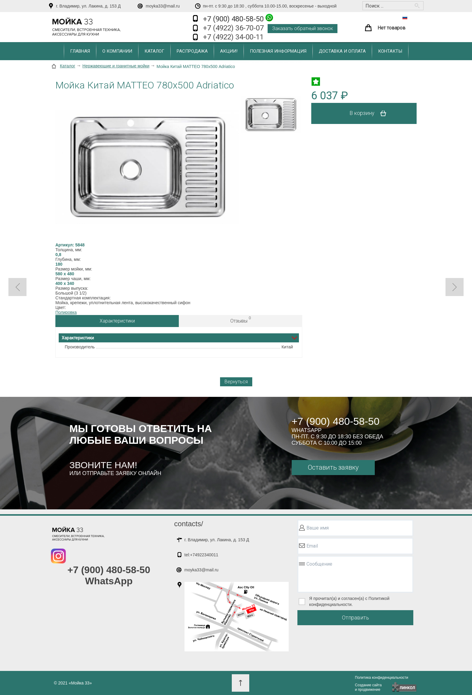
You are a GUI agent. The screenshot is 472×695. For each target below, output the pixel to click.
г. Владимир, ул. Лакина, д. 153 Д (88, 6)
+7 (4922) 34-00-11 (233, 37)
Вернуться (236, 382)
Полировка (66, 312)
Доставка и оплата (342, 51)
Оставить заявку (333, 467)
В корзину (370, 113)
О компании (117, 51)
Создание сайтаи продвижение (368, 687)
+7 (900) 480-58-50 (238, 18)
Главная (80, 51)
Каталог (154, 51)
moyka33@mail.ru (163, 6)
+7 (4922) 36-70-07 (233, 28)
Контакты (390, 51)
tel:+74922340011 (202, 554)
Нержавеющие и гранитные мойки (115, 65)
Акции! (229, 51)
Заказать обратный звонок (302, 28)
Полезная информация (278, 51)
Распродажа (192, 51)
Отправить (355, 617)
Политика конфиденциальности (381, 677)
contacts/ (188, 524)
